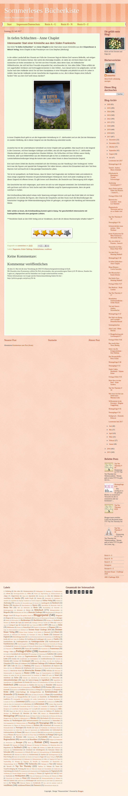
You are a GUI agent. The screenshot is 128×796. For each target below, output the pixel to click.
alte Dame (50, 780)
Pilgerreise (19, 734)
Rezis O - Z (83, 24)
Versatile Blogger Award (18, 773)
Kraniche (14, 689)
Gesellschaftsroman (47, 659)
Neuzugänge (44, 723)
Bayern (34, 605)
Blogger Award (8, 615)
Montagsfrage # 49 (115, 164)
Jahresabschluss (44, 677)
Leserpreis (33, 701)
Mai (110, 430)
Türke (33, 769)
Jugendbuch (45, 680)
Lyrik (35, 709)
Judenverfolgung (33, 680)
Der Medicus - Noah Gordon (115, 288)
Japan (23, 680)
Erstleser (21, 639)
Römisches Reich (55, 745)
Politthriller (42, 735)
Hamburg (27, 666)
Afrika (29, 593)
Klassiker (49, 685)
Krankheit (22, 689)
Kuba (35, 694)
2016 (109, 449)
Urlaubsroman (44, 771)
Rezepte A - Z (109, 568)
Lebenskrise (26, 699)
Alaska (36, 593)
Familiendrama (8, 641)
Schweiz (27, 752)
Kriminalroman (38, 249)
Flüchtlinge (47, 646)
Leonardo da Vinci (9, 701)
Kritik (29, 694)
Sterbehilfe (22, 757)
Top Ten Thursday (23, 766)
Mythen (16, 718)
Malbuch (34, 711)
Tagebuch (52, 759)
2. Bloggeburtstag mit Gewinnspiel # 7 (116, 335)
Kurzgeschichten (23, 697)
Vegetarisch (55, 771)
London (52, 706)
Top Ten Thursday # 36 (118, 530)
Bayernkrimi (44, 605)
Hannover (57, 666)
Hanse (5, 668)
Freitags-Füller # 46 (115, 340)
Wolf (5, 780)
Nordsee (36, 725)
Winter (24, 778)
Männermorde (24, 718)
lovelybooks (36, 783)
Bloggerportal (41, 615)
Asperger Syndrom (24, 600)
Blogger (58, 612)
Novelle (29, 728)
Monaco (43, 713)
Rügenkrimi (7, 747)
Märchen (33, 718)
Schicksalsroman (17, 750)
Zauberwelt (20, 780)
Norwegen (19, 728)
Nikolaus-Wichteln (26, 725)
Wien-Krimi (9, 778)
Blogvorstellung (18, 618)
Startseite (52, 340)
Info (18, 675)
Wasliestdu (9, 776)
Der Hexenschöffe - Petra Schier (115, 358)
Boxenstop (44, 618)
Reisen (43, 739)
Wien (60, 776)
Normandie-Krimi (8, 727)
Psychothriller (43, 737)
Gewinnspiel (26, 661)
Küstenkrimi (54, 697)
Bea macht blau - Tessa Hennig (114, 344)
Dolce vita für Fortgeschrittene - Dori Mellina (115, 351)
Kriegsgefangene (46, 689)
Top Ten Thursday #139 (118, 507)
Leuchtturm (50, 701)
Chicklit (45, 622)
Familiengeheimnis (22, 641)
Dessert (19, 627)
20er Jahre (17, 591)
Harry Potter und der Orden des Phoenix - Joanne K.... (116, 190)
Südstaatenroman (36, 759)
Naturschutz (56, 720)
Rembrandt (59, 739)
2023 (109, 115)
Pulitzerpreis (56, 737)
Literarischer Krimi (25, 706)
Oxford (33, 732)
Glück (16, 663)
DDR (40, 625)
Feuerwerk (52, 644)
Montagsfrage (9, 716)
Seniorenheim (56, 752)
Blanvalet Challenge (35, 612)
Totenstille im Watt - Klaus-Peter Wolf (115, 248)
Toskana (49, 766)
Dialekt (36, 627)
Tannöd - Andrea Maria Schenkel (115, 169)
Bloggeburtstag (50, 612)
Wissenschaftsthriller (47, 778)
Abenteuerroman (28, 591)
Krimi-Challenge (27, 249)
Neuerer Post (10, 340)
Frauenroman (54, 648)
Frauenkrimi (44, 648)
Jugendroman (18, 682)
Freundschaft (43, 651)
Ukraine (39, 769)
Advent (8, 593)
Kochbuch (36, 687)
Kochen (48, 687)
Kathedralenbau (44, 682)
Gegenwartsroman (31, 656)
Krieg (38, 689)
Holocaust (57, 670)
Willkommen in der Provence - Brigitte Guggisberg (116, 403)
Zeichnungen (30, 780)
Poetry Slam (33, 734)
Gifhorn (44, 661)
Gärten (19, 665)
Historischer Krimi (16, 670)
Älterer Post (94, 340)
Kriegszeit (57, 689)
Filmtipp (60, 644)
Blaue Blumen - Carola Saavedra (115, 268)
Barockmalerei (26, 605)
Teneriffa (35, 761)
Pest (5, 734)
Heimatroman (38, 668)
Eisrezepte (32, 634)
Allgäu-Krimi (15, 596)
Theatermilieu (45, 761)
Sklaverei (17, 754)
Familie (56, 639)
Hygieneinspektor (47, 673)
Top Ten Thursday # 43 (118, 466)
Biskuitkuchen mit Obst (19, 612)
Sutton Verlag (50, 757)
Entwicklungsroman (19, 637)
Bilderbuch (38, 610)
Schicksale (6, 750)
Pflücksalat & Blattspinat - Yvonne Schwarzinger (114, 176)
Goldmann (24, 663)
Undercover (57, 769)
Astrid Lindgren (35, 600)
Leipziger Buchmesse (54, 699)
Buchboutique (25, 620)
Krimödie (21, 694)
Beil (19, 607)
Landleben (7, 699)
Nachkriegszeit (17, 720)
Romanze (15, 745)
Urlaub (16, 771)
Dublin (39, 632)
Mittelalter (26, 713)
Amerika (17, 598)
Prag (58, 735)
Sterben (30, 757)
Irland (44, 675)
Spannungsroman (53, 754)
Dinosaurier (43, 627)
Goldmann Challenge (37, 663)
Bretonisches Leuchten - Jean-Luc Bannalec (115, 202)
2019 (109, 129)
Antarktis (6, 600)
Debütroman (10, 627)
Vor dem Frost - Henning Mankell (115, 253)
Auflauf (58, 600)
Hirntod (6, 670)
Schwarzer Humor (54, 750)
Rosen (22, 745)
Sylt (57, 757)
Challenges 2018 (36, 622)
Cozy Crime (32, 625)
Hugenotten (16, 249)
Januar (111, 444)
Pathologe (57, 732)
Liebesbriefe (17, 704)
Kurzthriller (43, 697)
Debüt (60, 625)
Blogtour (8, 618)
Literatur (35, 706)
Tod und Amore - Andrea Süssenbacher (114, 308)
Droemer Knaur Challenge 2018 (40, 630)
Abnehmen (48, 591)
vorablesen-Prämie (24, 785)
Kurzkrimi (34, 697)
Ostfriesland (56, 730)
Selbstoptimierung (44, 752)
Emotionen (56, 634)
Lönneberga (52, 709)
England (6, 637)
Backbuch (55, 603)
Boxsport (52, 618)
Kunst (48, 694)
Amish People (29, 598)
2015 (109, 452)
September (113, 150)
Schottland (29, 750)
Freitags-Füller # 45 (115, 377)
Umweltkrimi (47, 769)
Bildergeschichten (55, 610)
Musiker (28, 716)
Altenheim (41, 596)
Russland (36, 745)
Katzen (52, 682)
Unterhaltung (7, 771)
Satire (49, 747)
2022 (109, 119)
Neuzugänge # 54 (114, 412)
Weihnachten (20, 776)
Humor (27, 673)
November (113, 143)
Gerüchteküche (34, 658)
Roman (38, 742)
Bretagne (59, 618)
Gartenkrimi (24, 654)
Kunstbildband (57, 694)
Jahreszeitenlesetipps (11, 680)
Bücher (13, 622)
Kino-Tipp (40, 685)
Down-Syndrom (13, 629)
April (111, 433)
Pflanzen (10, 735)
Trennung (21, 769)
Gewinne (16, 661)
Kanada (27, 682)
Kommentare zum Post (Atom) (23, 345)
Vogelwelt (47, 773)
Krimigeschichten (35, 692)
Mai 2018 (18, 711)
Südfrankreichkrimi (16, 759)
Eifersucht (15, 634)
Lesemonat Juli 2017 (115, 161)
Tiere (51, 764)
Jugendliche (57, 680)
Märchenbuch (44, 718)
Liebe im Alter (8, 704)
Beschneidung (47, 607)
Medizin (57, 711)
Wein (31, 776)
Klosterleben (26, 687)
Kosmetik (6, 689)
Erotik (5, 639)
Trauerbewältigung (9, 769)
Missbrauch (15, 713)
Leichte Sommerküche (39, 699)
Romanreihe (54, 742)
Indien (12, 675)
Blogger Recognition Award (23, 615)
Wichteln (54, 776)
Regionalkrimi (9, 739)
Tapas (58, 759)
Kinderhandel (22, 685)
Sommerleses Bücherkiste (41, 10)
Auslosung (7, 603)
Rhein (29, 742)
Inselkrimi (36, 675)
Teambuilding (7, 761)
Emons (46, 634)
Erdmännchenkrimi (37, 637)
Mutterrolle (46, 716)
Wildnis (17, 778)
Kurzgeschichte (10, 697)
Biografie (7, 612)
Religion (51, 739)
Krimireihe (8, 694)
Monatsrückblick (54, 713)
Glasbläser (57, 661)
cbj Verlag (12, 783)
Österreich (37, 785)
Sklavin (24, 754)
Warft (60, 773)
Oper (26, 730)
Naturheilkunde (46, 720)
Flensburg (23, 646)
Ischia (50, 675)
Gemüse (14, 659)
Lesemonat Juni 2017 (116, 422)
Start (9, 24)
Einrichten (23, 634)
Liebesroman (39, 704)
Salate (35, 747)
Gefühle (19, 656)
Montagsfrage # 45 (115, 409)
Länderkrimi (43, 709)
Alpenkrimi (31, 596)
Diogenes (52, 627)
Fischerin (15, 646)
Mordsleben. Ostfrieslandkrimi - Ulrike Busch (116, 301)
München (6, 720)
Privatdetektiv (8, 737)
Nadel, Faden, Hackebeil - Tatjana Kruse (116, 371)
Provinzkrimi (30, 737)
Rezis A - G (50, 24)
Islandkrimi (7, 678)
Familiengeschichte (37, 641)
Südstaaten (27, 759)
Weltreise (46, 776)
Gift (50, 661)
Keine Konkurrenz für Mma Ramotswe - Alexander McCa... (116, 236)
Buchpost (49, 620)
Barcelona (16, 605)
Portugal (51, 735)
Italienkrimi (34, 677)
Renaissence (9, 742)
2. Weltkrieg (7, 591)
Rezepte (19, 742)
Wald (54, 773)
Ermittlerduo (48, 637)
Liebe (57, 702)
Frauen (27, 648)
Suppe (42, 757)
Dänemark (47, 632)
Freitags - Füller (8, 651)
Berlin (35, 607)
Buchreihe (57, 620)
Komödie (57, 687)
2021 (109, 122)
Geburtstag (42, 654)
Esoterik (49, 639)
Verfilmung (7, 773)
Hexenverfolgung (55, 668)
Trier (27, 769)
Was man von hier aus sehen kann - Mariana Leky (116, 396)
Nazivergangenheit (9, 723)
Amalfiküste (7, 598)
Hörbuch (57, 673)
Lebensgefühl (16, 699)
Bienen (28, 610)
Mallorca (49, 711)
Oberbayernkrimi (8, 730)
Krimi (6, 692)
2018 (109, 133)
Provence (19, 737)
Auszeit (37, 603)
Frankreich (17, 648)
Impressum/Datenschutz (28, 24)
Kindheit (31, 685)
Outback (27, 732)
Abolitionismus (58, 591)
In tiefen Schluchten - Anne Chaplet (116, 263)
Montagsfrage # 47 (115, 314)
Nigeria (16, 725)
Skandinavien (8, 754)
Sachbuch (18, 747)
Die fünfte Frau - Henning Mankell (115, 279)
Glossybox (7, 663)
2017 (109, 137)
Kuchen (41, 694)
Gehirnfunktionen (46, 656)
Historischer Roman (33, 670)
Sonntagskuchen (114, 325)
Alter (48, 596)
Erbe (28, 637)
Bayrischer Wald (55, 605)
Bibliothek (20, 610)
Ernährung (57, 637)
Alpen (24, 596)
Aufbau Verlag (47, 600)
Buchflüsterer (38, 620)
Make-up (26, 711)
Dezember (112, 140)
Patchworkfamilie (48, 732)
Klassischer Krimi (15, 687)
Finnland (8, 646)
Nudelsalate (44, 727)
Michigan (6, 713)
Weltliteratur (38, 776)
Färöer (60, 651)
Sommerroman (33, 754)
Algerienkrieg (44, 593)
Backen (6, 605)
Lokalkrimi (44, 706)
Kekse (58, 682)
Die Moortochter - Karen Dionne (115, 274)
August (111, 154)
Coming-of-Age (13, 625)
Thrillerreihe (33, 764)
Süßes (45, 759)
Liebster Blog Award (54, 704)
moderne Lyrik (56, 783)
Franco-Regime (58, 646)
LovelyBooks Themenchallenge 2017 (22, 709)
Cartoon (26, 622)
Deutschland (27, 627)
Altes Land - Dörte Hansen (115, 330)
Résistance (45, 745)
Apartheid (13, 600)
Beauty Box (8, 607)
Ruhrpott (29, 745)
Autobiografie (45, 603)
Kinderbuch (8, 685)
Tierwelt (9, 766)
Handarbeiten (47, 666)
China (52, 622)
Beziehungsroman (8, 610)
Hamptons (37, 665)
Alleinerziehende (55, 593)
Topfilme (40, 766)
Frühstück (53, 651)
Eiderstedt (6, 634)
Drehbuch (23, 629)
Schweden (7, 752)
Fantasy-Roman (42, 644)
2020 (109, 126)
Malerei (41, 711)
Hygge (37, 673)
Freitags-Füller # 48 (115, 196)
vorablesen (48, 249)
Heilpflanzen (27, 668)
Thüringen (44, 764)
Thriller (21, 764)
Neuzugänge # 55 (114, 366)
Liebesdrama (27, 704)
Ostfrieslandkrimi (9, 732)
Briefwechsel (14, 620)
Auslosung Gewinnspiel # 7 (115, 184)
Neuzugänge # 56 (114, 222)
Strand (36, 757)
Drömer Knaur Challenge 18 (27, 632)
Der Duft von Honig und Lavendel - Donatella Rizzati (115, 319)
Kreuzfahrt (31, 689)
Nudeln (36, 727)
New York (57, 723)
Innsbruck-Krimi (26, 675)
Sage (29, 747)
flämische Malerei (25, 783)
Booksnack (28, 618)
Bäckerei (6, 622)
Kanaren (34, 682)
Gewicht (58, 658)
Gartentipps (33, 654)
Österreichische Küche (50, 785)
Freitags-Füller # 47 (115, 284)
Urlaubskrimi (24, 771)
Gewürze (36, 661)
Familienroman (9, 644)
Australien (17, 603)
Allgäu (6, 596)
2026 (109, 104)
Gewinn (6, 661)
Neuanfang (31, 723)
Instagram (107, 565)
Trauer (57, 766)
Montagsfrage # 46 (115, 362)
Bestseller (57, 607)
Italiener (25, 677)
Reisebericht (23, 739)
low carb (46, 783)
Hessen (46, 668)
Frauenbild (35, 648)
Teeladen (17, 761)
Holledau (49, 670)
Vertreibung (31, 773)
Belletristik (27, 607)
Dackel (54, 625)
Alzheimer (56, 596)
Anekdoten (57, 598)
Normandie (57, 725)
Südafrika (6, 759)
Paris (39, 732)
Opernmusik (33, 730)
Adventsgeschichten (18, 593)
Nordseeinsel (47, 725)
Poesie (25, 734)
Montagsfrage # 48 (115, 258)
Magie (11, 711)
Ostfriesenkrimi (44, 730)
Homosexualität (8, 673)
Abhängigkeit (39, 591)
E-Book (56, 632)
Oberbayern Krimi (55, 727)
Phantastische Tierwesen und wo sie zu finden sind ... (116, 210)
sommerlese (111, 76)
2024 (109, 111)
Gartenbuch (14, 654)
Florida (30, 646)
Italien (16, 678)
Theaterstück (56, 761)
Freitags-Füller (24, 651)
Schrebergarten (40, 750)
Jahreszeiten (56, 678)
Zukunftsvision (41, 780)
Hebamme (18, 668)
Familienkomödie (54, 641)
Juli (110, 158)
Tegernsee (26, 761)
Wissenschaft (35, 778)
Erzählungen (40, 639)
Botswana (36, 618)
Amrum (39, 598)
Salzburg (42, 747)
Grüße (13, 666)
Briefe (7, 620)
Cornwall (23, 625)
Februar (112, 440)
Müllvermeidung (55, 718)
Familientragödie (22, 644)
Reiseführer (33, 739)
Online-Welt (19, 730)
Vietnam (39, 773)
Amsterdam (48, 598)
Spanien (43, 754)
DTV (46, 625)
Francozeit (8, 648)
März (111, 437)
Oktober (112, 147)
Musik (21, 716)
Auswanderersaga (27, 603)
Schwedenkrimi (18, 752)
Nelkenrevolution (20, 723)
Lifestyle (6, 706)
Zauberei (12, 780)
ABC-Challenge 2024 (111, 577)
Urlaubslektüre (34, 771)
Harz (11, 668)
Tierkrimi (59, 764)
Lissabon (14, 706)
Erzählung (30, 639)
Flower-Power (38, 646)
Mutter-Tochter (36, 716)
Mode (35, 713)
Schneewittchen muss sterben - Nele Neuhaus (116, 228)
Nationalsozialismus (32, 720)
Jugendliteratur (8, 682)
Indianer (6, 675)
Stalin (15, 757)
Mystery (53, 716)
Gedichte (50, 654)
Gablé (7, 654)
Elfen (39, 634)
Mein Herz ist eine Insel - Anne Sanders (115, 382)
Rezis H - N (66, 24)
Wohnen (58, 778)
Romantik (7, 745)
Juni (110, 426)
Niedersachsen (7, 725)
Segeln (35, 752)
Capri (19, 622)
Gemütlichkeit (23, 658)
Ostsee (19, 732)
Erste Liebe (13, 639)
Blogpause (59, 615)
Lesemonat (20, 701)
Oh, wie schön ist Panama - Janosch (115, 242)
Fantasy (32, 644)
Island (57, 675)
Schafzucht (57, 747)
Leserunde (41, 702)
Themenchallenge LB (9, 764)
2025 (109, 108)
